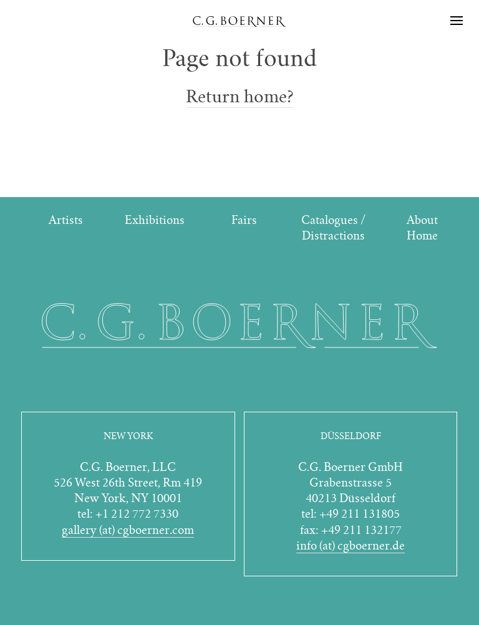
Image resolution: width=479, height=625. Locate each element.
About (422, 220)
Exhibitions (155, 220)
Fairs (244, 220)
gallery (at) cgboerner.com (128, 530)
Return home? (240, 96)
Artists (66, 220)
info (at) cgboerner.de (350, 545)
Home (422, 235)
